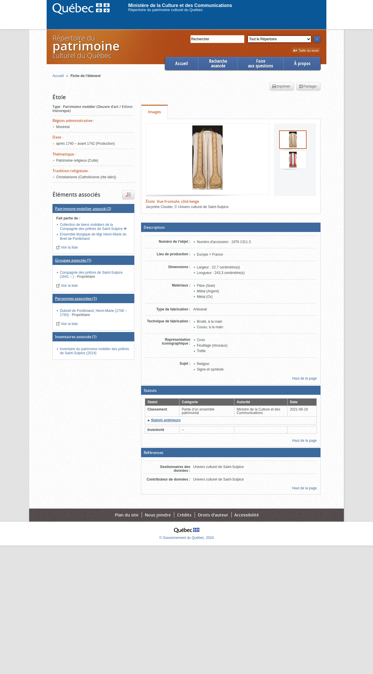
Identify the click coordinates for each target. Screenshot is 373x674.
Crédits (184, 515)
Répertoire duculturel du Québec (85, 46)
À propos (302, 63)
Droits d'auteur (213, 515)
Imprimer (281, 86)
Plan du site (126, 515)
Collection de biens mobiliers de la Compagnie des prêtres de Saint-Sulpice (92, 227)
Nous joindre (158, 515)
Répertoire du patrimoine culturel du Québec (165, 10)
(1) (73, 260)
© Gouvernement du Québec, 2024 (186, 538)
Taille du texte (306, 50)
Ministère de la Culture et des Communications (180, 5)
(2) (83, 208)
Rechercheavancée (218, 63)
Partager (308, 86)
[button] (231, 227)
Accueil (181, 63)
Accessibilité (246, 515)
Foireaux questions (260, 63)
